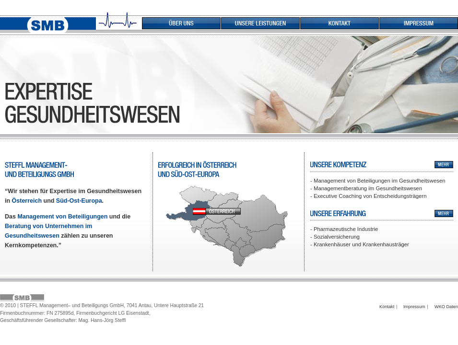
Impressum (414, 306)
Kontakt (386, 306)
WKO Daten (446, 306)
